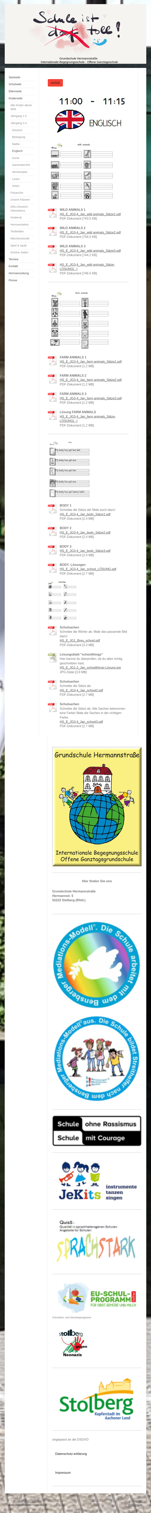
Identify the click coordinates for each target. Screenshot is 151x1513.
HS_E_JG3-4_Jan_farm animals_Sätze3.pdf (91, 398)
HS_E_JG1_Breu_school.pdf (80, 640)
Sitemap (36, 1501)
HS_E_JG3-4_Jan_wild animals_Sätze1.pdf (90, 214)
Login (139, 1501)
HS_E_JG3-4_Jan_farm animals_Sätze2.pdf (91, 380)
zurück (55, 82)
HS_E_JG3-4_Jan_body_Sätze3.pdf (85, 550)
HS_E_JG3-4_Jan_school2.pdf (81, 690)
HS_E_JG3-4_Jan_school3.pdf (81, 721)
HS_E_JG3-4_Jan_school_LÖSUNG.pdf (88, 569)
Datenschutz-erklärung (71, 1453)
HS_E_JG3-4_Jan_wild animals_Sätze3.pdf (90, 250)
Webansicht (135, 1505)
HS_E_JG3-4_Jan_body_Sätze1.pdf (85, 514)
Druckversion (19, 1501)
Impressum (63, 1472)
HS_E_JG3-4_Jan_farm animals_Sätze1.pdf (91, 361)
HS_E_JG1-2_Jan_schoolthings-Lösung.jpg (90, 667)
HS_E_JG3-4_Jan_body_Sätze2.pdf (85, 532)
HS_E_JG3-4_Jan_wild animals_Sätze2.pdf (90, 232)
